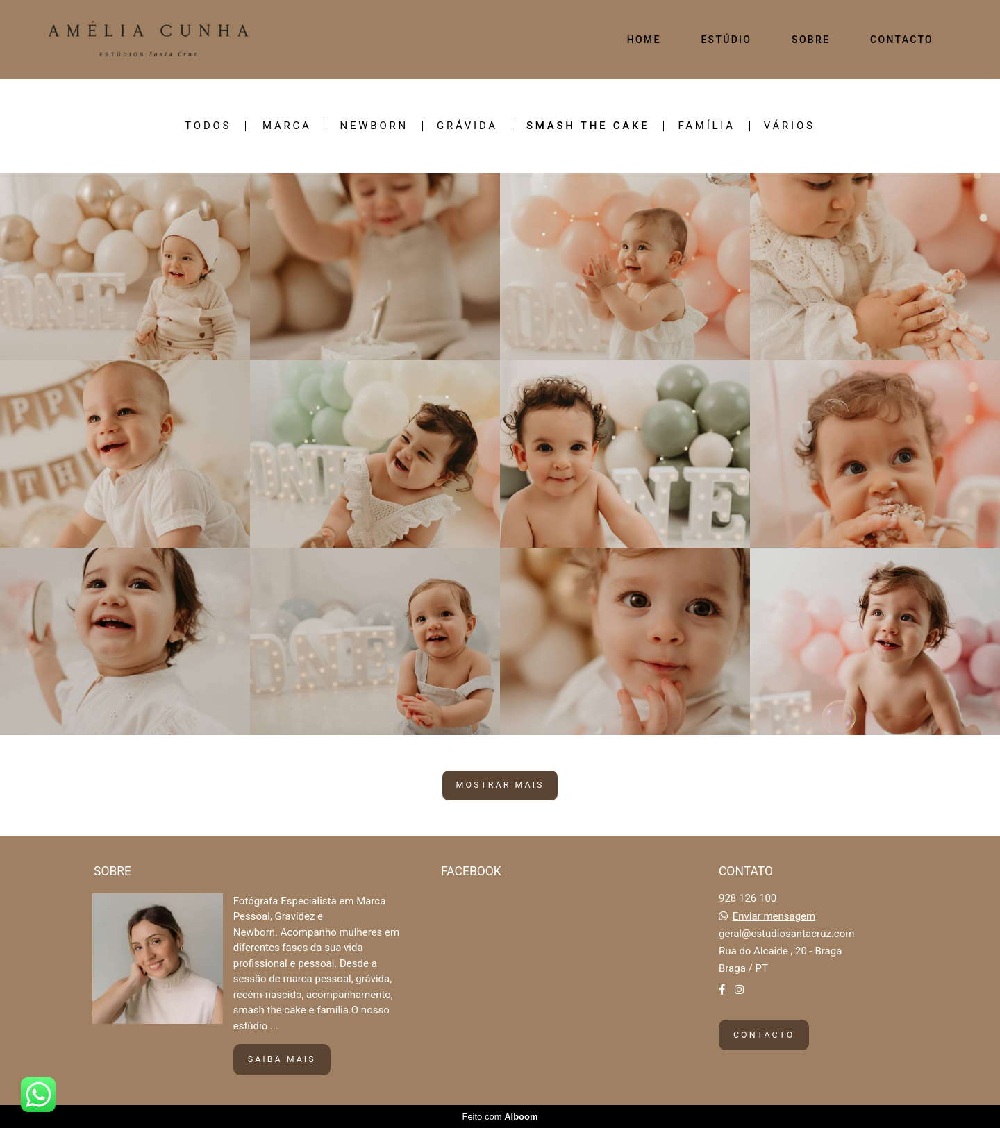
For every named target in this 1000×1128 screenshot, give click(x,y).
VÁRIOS (789, 126)
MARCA (287, 126)
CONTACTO (901, 39)
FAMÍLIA (706, 126)
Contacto (763, 1034)
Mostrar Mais (500, 785)
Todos (208, 126)
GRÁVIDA (467, 126)
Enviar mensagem (774, 916)
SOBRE (811, 39)
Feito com (500, 1116)
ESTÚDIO (726, 39)
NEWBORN (374, 126)
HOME (644, 39)
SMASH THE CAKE (588, 126)
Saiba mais (282, 1059)
